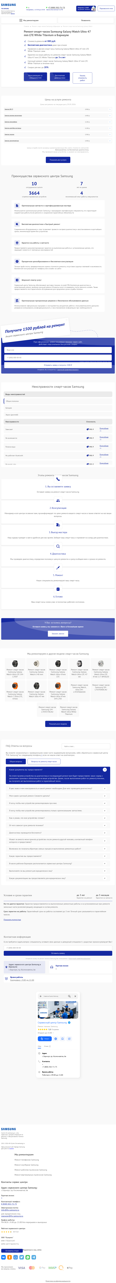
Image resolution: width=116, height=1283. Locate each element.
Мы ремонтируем (29, 20)
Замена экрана (9, 134)
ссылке (11, 1148)
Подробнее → (104, 429)
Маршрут (44, 1038)
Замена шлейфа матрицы (13, 128)
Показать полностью (12, 920)
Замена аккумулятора (12, 141)
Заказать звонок (58, 634)
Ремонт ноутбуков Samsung (27, 1164)
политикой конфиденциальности (68, 370)
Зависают (9, 429)
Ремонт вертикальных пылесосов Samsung (33, 1175)
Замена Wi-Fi (9, 109)
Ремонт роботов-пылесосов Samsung (31, 1170)
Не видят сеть (10, 464)
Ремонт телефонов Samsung (27, 1160)
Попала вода (10, 447)
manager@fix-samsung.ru (12, 1216)
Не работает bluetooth (14, 455)
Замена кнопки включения (13, 115)
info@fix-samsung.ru (10, 1210)
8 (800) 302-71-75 (9, 1204)
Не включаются (11, 438)
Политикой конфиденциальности (79, 958)
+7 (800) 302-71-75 (56, 7)
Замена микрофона (11, 122)
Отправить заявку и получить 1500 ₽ (58, 365)
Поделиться (3, 1257)
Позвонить (85, 20)
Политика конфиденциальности (58, 1281)
